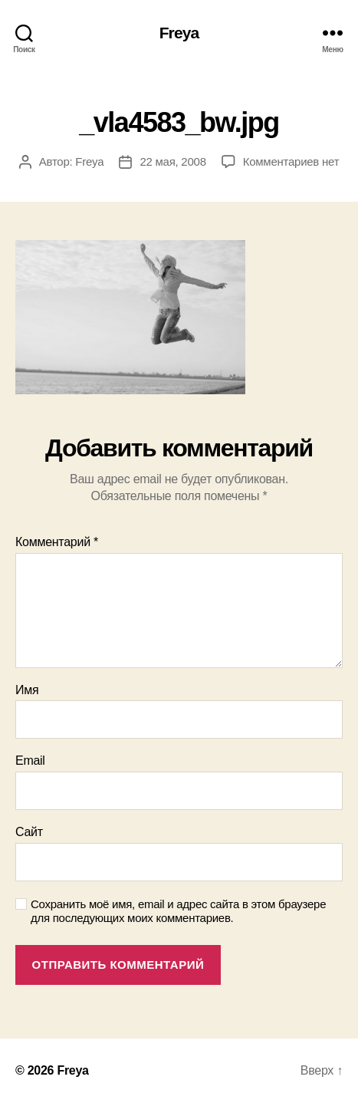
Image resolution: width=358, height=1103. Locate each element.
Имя (26, 689)
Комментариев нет (291, 161)
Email (30, 760)
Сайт (29, 831)
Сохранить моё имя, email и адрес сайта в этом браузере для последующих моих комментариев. (178, 911)
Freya (179, 33)
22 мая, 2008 (172, 161)
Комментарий (56, 541)
